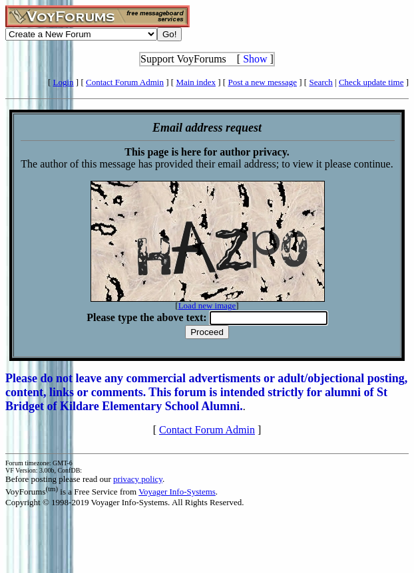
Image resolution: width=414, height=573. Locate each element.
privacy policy (137, 479)
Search (320, 82)
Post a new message (262, 82)
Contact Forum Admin (125, 82)
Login (63, 82)
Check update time (371, 82)
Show (255, 58)
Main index (196, 82)
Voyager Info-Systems (177, 492)
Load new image (207, 305)
